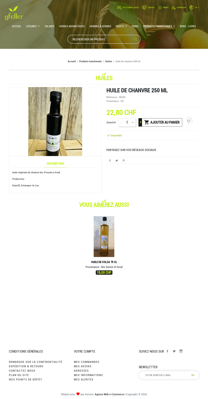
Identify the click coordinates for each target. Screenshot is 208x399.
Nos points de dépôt (25, 379)
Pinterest (123, 160)
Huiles (104, 78)
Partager (110, 160)
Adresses (81, 370)
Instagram (181, 351)
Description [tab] (55, 163)
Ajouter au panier (161, 122)
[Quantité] (127, 122)
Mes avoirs (83, 366)
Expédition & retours (26, 366)
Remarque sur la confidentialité (35, 362)
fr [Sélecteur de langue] (193, 7)
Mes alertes (84, 379)
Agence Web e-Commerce (109, 394)
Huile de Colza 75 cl (104, 262)
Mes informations (88, 375)
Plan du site (19, 375)
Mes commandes (86, 362)
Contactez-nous (22, 370)
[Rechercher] (104, 39)
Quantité (111, 122)
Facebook (167, 351)
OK (192, 375)
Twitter (174, 351)
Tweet (117, 160)
